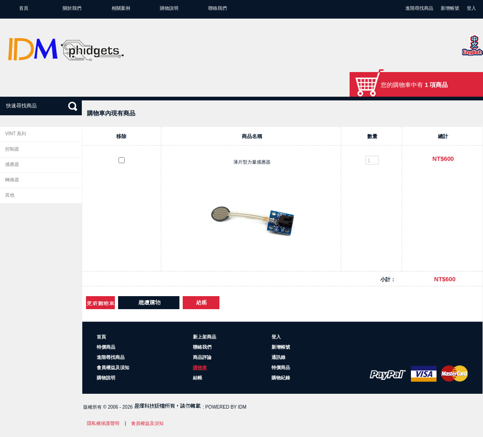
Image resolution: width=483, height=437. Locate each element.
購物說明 (169, 8)
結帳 (197, 377)
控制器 (12, 149)
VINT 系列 (15, 133)
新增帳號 (450, 8)
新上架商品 (204, 336)
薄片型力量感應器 (252, 162)
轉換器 (12, 179)
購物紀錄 (280, 377)
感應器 (12, 164)
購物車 (200, 367)
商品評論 (202, 357)
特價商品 (106, 347)
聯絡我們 (217, 8)
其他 (9, 195)
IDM (242, 407)
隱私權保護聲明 (103, 423)
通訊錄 (278, 357)
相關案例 (121, 8)
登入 (471, 8)
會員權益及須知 (113, 367)
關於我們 (72, 8)
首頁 (23, 8)
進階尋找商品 (419, 8)
